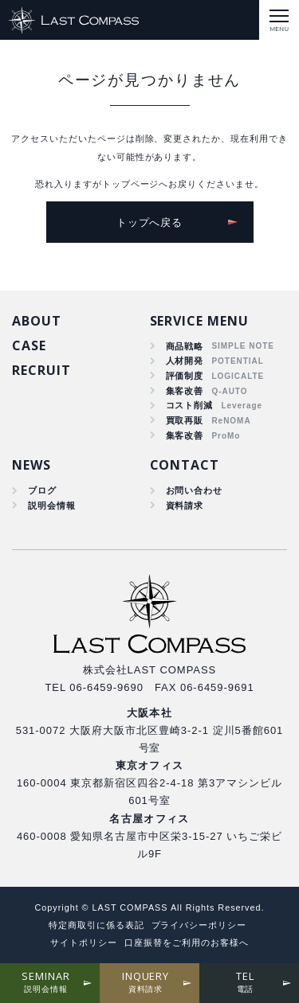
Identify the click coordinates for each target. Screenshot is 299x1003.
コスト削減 (190, 405)
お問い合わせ (194, 490)
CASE (29, 345)
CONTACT (185, 465)
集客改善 (185, 391)
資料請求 (185, 505)
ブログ (42, 490)
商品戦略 (185, 346)
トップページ (130, 184)
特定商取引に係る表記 (96, 925)
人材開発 (185, 360)
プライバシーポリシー (199, 925)
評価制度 (185, 376)
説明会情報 (52, 505)
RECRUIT (41, 370)
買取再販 (185, 420)
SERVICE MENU (200, 320)
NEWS (31, 465)
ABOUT (36, 320)
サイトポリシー (83, 942)
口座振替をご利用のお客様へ (186, 942)
